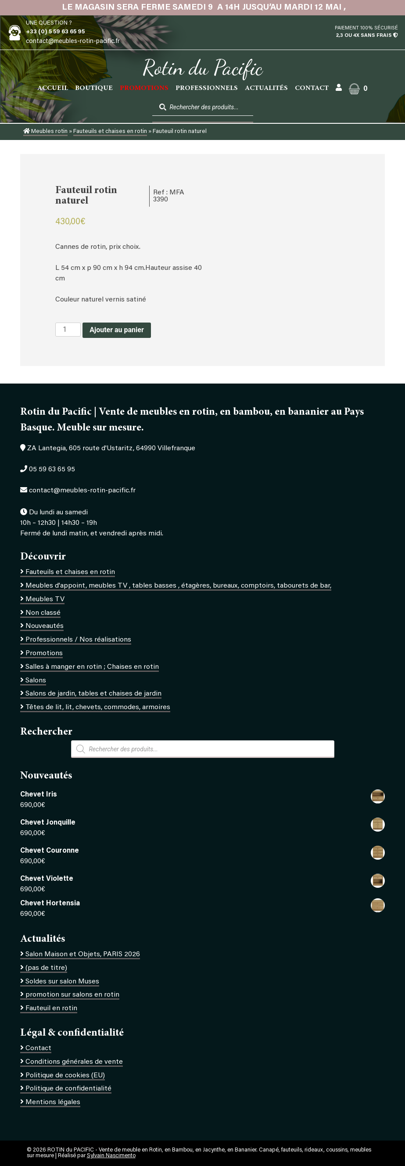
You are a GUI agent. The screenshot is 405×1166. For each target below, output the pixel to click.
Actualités (266, 88)
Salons (35, 680)
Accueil (52, 88)
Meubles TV (45, 599)
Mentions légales (52, 1102)
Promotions (44, 653)
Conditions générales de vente (74, 1062)
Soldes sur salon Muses (62, 981)
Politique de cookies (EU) (65, 1075)
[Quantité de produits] (68, 330)
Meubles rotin (45, 132)
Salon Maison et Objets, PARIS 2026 (82, 954)
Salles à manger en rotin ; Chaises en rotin (92, 667)
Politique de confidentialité (68, 1088)
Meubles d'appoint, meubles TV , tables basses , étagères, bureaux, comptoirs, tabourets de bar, (178, 585)
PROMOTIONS (144, 88)
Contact (312, 88)
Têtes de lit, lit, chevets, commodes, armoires (97, 707)
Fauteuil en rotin (51, 1008)
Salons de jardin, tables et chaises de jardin (93, 693)
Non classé (43, 613)
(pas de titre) (46, 968)
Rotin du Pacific (202, 67)
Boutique (94, 88)
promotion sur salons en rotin (72, 994)
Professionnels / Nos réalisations (78, 639)
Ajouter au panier (117, 330)
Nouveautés (44, 626)
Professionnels (207, 88)
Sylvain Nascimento (111, 1156)
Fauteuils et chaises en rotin (110, 132)
